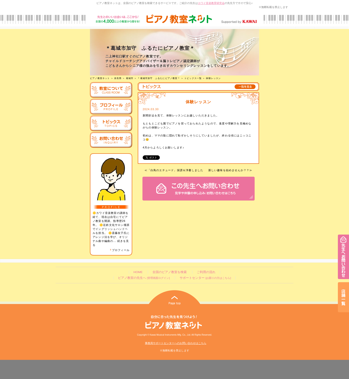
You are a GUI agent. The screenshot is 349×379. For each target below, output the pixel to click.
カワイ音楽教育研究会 (211, 3)
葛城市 (130, 78)
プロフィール (120, 250)
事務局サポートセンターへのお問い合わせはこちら (175, 343)
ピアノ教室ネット (100, 78)
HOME (138, 272)
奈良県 (118, 78)
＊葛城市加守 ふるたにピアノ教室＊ (159, 78)
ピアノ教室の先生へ (144, 278)
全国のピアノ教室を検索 (169, 272)
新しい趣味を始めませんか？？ (229, 170)
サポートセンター (205, 278)
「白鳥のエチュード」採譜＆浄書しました (175, 170)
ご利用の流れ (206, 272)
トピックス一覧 (193, 78)
